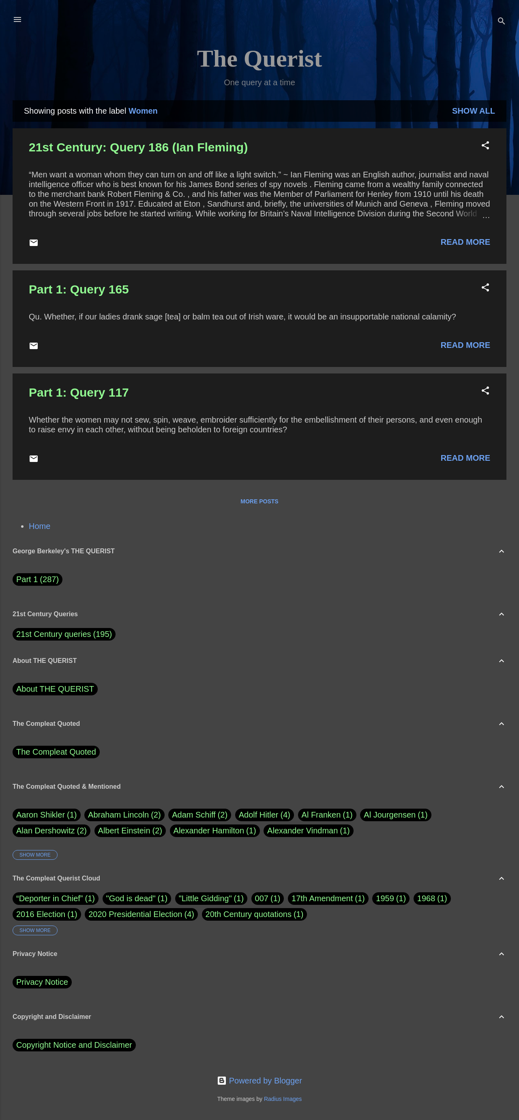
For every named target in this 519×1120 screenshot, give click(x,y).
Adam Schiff (199, 815)
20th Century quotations (249, 914)
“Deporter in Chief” (49, 898)
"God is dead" (131, 898)
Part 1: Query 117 (79, 392)
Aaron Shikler (46, 815)
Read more (465, 241)
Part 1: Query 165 (79, 289)
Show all (473, 110)
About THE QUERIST (55, 688)
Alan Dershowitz (51, 830)
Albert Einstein (130, 830)
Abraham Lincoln (124, 815)
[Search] (501, 22)
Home (39, 526)
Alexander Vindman (308, 830)
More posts (259, 501)
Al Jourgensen (395, 815)
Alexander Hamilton (215, 830)
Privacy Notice (42, 982)
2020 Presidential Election (135, 914)
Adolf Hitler (264, 815)
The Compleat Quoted (56, 751)
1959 (385, 898)
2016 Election (40, 914)
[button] (485, 146)
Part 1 (37, 579)
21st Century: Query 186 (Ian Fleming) (138, 147)
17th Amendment (322, 898)
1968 (426, 898)
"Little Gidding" (205, 898)
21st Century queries (53, 634)
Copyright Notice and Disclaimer (74, 1044)
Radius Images (283, 1099)
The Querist (259, 58)
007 (261, 898)
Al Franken (327, 815)
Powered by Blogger (259, 1080)
